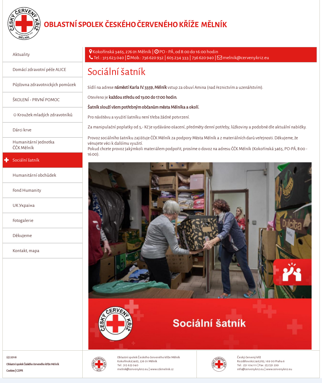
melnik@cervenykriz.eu (246, 57)
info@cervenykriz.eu (250, 369)
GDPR (19, 370)
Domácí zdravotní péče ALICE (39, 69)
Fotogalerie (23, 220)
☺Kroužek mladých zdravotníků (43, 115)
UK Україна (24, 205)
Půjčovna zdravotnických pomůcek (44, 84)
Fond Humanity (27, 190)
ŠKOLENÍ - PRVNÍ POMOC (36, 99)
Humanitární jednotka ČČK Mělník (33, 145)
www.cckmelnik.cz (161, 369)
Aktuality (21, 54)
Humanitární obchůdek (34, 175)
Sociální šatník (26, 160)
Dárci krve (22, 130)
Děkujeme (22, 235)
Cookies (10, 370)
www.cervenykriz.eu (279, 369)
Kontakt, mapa (26, 250)
